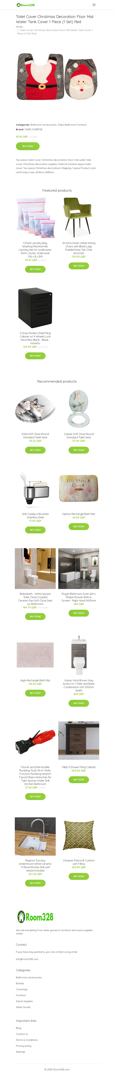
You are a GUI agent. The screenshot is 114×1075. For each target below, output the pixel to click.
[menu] (94, 4)
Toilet (61, 124)
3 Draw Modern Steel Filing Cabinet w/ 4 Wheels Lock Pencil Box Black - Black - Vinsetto (35, 338)
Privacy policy (23, 1045)
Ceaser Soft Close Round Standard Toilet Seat (79, 435)
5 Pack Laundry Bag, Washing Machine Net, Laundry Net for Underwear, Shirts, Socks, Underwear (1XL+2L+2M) (35, 249)
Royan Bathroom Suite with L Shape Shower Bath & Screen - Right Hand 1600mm (79, 597)
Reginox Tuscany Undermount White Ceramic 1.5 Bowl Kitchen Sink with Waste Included (35, 865)
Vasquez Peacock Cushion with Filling (79, 862)
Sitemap (20, 1051)
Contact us (22, 1033)
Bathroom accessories (44, 124)
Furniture (21, 995)
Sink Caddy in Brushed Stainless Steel (35, 515)
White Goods (23, 1007)
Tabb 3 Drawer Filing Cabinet (79, 767)
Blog (18, 1028)
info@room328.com (27, 959)
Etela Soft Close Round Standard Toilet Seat (35, 435)
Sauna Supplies (24, 1001)
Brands (20, 983)
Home (19, 26)
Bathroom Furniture (76, 124)
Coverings (22, 989)
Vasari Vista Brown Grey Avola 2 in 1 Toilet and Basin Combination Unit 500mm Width (79, 685)
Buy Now (28, 146)
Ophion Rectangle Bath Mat (78, 514)
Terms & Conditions (27, 1039)
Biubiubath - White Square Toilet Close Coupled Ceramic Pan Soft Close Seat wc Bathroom (35, 599)
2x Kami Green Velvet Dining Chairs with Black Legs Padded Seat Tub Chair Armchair (78, 248)
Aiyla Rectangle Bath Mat (35, 680)
